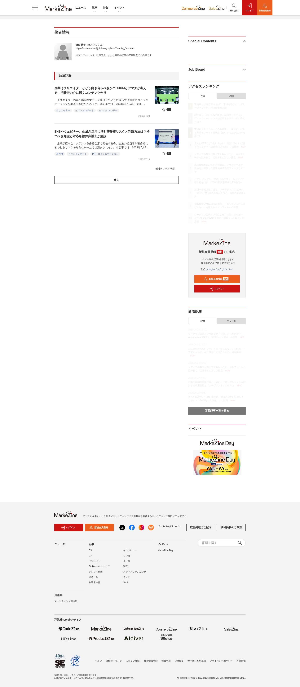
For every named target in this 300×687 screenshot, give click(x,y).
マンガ (126, 555)
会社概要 (179, 660)
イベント (119, 8)
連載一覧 (93, 577)
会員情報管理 (151, 660)
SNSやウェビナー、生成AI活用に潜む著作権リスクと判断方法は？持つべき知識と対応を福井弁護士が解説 (101, 134)
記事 (94, 8)
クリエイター (63, 110)
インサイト (94, 561)
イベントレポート (84, 110)
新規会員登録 (216, 279)
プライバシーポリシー (221, 660)
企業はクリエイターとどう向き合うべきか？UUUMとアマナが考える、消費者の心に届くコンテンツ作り (100, 90)
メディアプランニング (134, 571)
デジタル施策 (96, 571)
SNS (125, 582)
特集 (105, 8)
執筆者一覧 (94, 582)
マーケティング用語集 (65, 601)
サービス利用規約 (197, 660)
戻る (116, 179)
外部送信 (241, 660)
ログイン (216, 289)
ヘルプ (98, 660)
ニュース (80, 7)
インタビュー (130, 550)
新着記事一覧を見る (217, 410)
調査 (125, 566)
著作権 (59, 154)
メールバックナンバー (217, 269)
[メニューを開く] (35, 7)
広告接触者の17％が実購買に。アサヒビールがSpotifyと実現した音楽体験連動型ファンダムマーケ (219, 168)
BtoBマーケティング (99, 566)
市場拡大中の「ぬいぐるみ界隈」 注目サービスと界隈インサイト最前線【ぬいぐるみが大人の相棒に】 (219, 132)
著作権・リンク (114, 660)
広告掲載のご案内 (200, 527)
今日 (203, 96)
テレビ (126, 577)
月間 (231, 96)
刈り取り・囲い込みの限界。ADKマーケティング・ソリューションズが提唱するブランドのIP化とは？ (219, 118)
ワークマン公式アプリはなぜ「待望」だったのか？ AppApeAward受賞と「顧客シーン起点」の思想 (219, 218)
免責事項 (166, 660)
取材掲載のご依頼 (231, 527)
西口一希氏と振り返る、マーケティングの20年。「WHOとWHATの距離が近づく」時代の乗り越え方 (220, 193)
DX (90, 550)
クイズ (126, 561)
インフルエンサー (108, 110)
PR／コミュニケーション (105, 154)
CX (90, 555)
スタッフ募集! (133, 660)
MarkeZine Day (165, 550)
